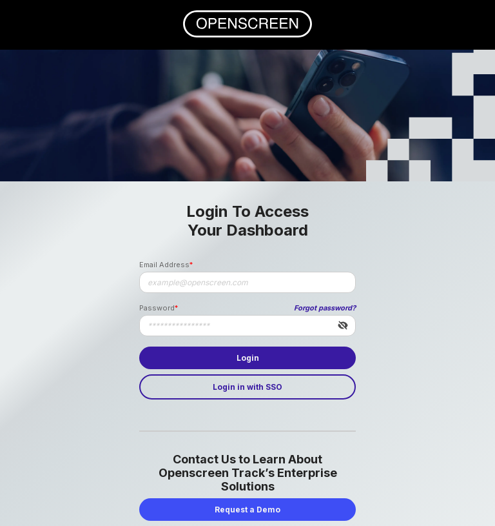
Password (157, 307)
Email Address (164, 264)
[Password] (247, 325)
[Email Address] (247, 282)
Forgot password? (325, 307)
